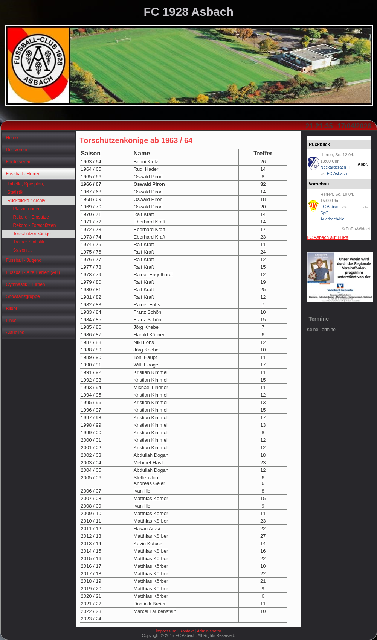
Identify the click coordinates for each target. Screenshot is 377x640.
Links (11, 320)
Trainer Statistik (28, 242)
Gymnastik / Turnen (25, 284)
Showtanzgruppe (23, 296)
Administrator (209, 631)
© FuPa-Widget (356, 229)
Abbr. (362, 164)
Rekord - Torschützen (34, 225)
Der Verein (16, 149)
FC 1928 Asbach (189, 11)
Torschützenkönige (32, 233)
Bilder (12, 308)
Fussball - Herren (23, 173)
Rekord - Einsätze (31, 217)
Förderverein (19, 161)
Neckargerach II (335, 167)
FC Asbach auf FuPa (328, 237)
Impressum (166, 631)
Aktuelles (15, 332)
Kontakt (187, 631)
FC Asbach (337, 173)
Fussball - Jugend (24, 260)
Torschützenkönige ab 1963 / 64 (136, 140)
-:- (365, 206)
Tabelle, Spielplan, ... (28, 184)
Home (12, 137)
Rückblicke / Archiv (27, 200)
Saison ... (22, 250)
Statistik (15, 192)
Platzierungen (27, 208)
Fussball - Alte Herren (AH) (33, 272)
